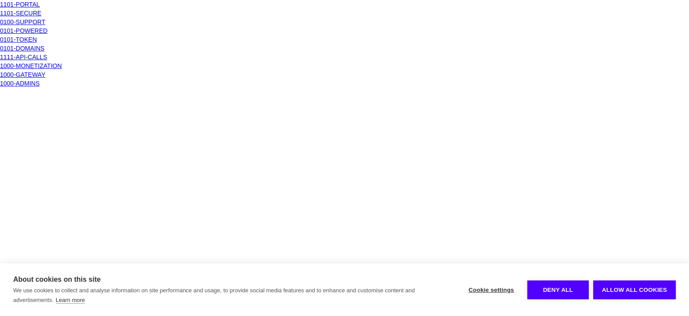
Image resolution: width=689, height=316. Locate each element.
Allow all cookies (634, 290)
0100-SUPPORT (22, 21)
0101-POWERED (23, 30)
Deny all (558, 290)
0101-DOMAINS (22, 48)
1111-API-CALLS (23, 57)
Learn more (70, 300)
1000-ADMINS (20, 83)
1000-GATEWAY (22, 74)
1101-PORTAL (20, 4)
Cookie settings (491, 290)
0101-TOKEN (18, 39)
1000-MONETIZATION (31, 65)
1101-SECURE (20, 13)
